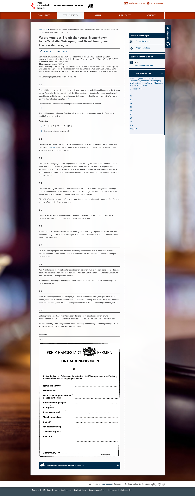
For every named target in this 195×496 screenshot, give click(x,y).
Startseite (35, 490)
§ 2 (43, 340)
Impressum (112, 490)
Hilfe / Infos (124, 15)
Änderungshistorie (143, 48)
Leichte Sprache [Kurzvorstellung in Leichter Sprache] (157, 3)
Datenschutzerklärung (97, 490)
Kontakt (151, 15)
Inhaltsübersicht (144, 73)
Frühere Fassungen (143, 41)
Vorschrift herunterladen (144, 65)
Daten (97, 15)
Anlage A (51, 147)
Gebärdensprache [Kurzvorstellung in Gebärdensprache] (137, 3)
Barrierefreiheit (80, 490)
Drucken (47, 51)
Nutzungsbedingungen (62, 490)
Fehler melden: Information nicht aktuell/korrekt (65, 465)
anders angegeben (106, 484)
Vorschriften (70, 15)
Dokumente (44, 15)
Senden (63, 51)
